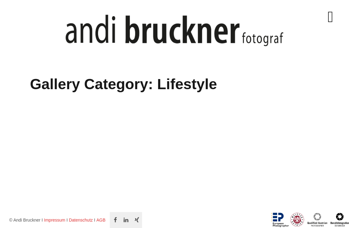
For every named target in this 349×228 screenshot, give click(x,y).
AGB (100, 220)
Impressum (54, 220)
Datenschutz (81, 220)
